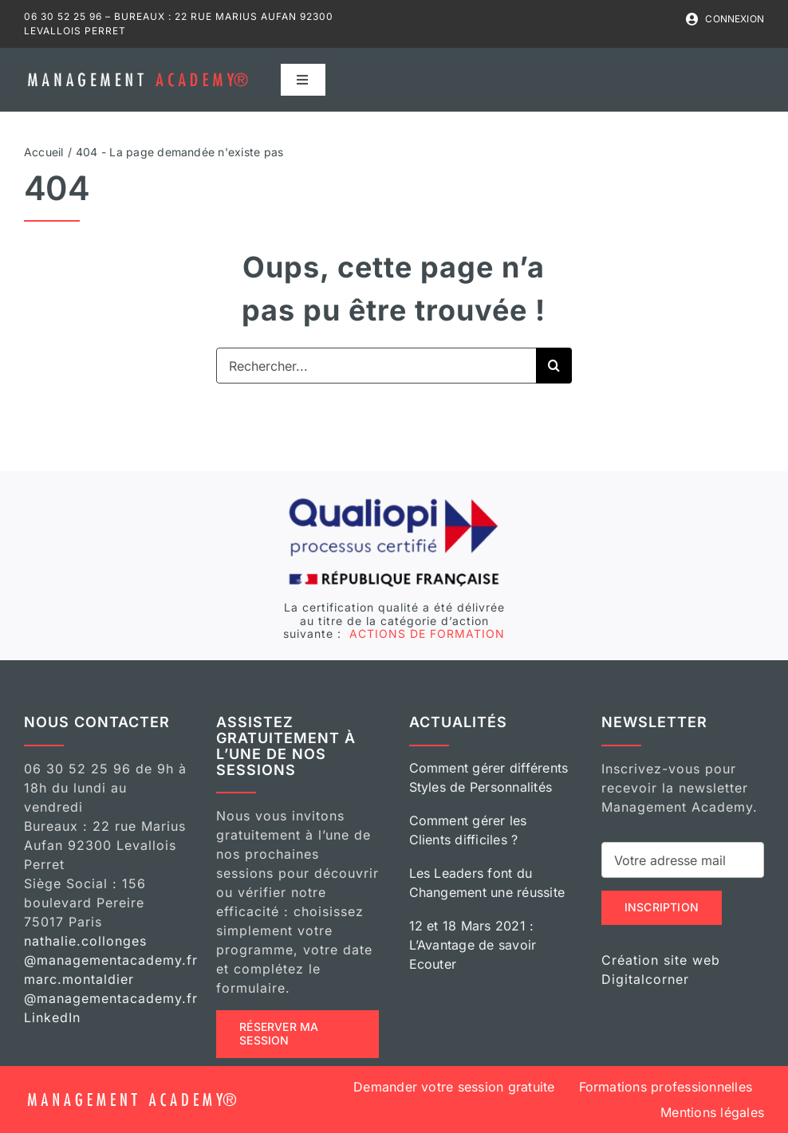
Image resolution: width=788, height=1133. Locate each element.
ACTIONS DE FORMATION (425, 633)
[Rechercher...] (376, 366)
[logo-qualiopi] (394, 501)
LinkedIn (52, 1017)
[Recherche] (554, 366)
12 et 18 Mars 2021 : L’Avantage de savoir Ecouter (473, 945)
